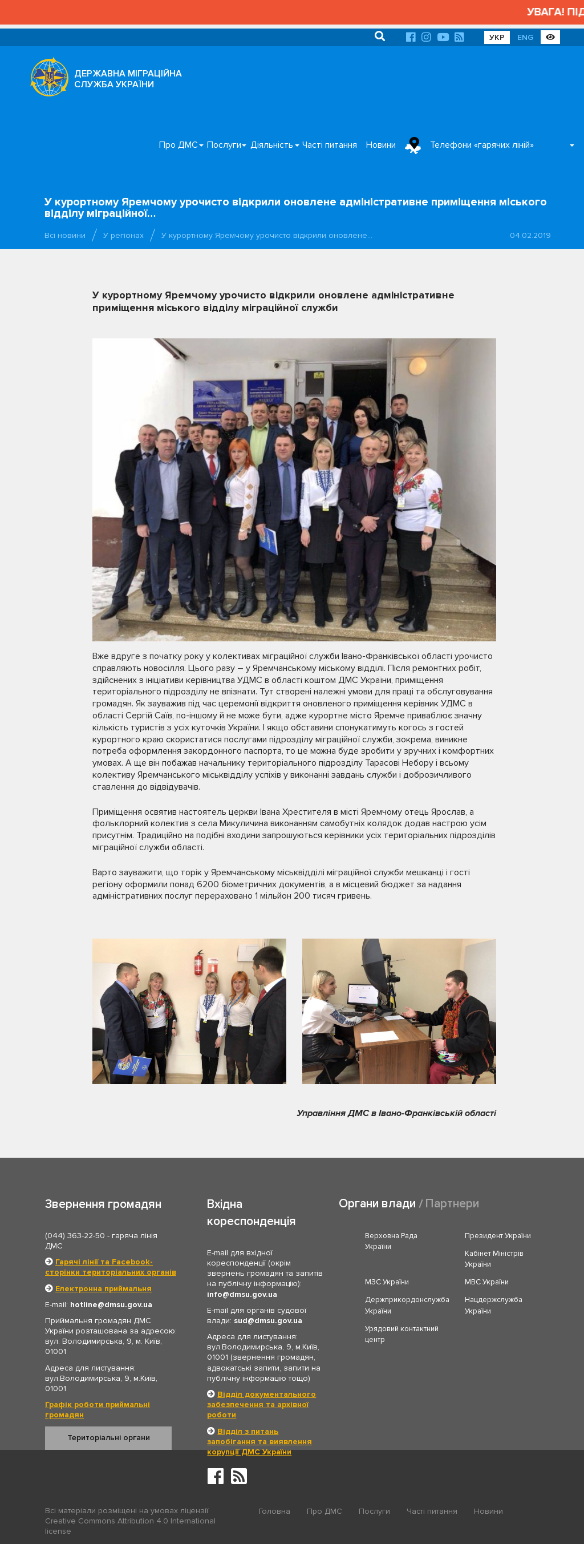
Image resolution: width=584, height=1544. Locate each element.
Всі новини (65, 235)
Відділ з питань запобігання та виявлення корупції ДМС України (259, 1441)
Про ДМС (178, 145)
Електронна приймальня (103, 1289)
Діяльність (271, 145)
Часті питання (329, 145)
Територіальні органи (108, 1437)
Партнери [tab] (452, 1204)
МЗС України (387, 1282)
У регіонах (123, 235)
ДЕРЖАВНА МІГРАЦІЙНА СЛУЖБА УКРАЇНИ (128, 79)
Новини (381, 145)
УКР (497, 37)
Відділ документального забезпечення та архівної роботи (261, 1404)
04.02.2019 (530, 235)
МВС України (487, 1282)
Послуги (224, 145)
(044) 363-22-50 (75, 1235)
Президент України (498, 1235)
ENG (525, 37)
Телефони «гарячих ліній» (482, 145)
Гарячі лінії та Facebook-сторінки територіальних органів (110, 1267)
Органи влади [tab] (377, 1204)
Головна (274, 1511)
